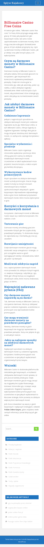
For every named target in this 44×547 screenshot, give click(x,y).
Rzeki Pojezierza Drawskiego (19, 463)
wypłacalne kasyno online (18, 508)
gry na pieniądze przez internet (19, 503)
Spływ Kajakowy (14, 2)
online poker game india (17, 517)
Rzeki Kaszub (13, 454)
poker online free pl (15, 512)
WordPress (22, 542)
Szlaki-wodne (13, 477)
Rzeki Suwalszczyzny (16, 472)
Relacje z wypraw (15, 449)
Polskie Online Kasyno (12, 409)
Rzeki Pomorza (14, 467)
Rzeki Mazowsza (14, 458)
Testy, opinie (13, 481)
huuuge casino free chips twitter (20, 521)
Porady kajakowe (15, 445)
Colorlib (24, 539)
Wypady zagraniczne (16, 486)
